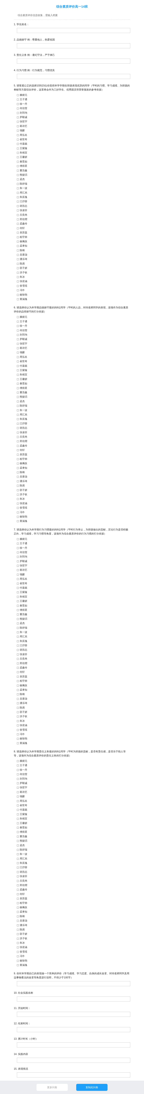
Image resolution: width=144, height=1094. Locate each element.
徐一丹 (23, 104)
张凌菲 (23, 210)
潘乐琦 (23, 259)
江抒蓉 (23, 201)
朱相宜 (23, 152)
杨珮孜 (23, 241)
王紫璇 (23, 148)
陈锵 (22, 250)
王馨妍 (23, 157)
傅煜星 (23, 166)
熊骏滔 (23, 174)
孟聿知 (23, 245)
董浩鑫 (23, 170)
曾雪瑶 (23, 285)
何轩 (22, 228)
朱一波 (23, 188)
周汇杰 (23, 192)
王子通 (23, 99)
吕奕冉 (23, 214)
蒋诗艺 (23, 126)
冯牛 (22, 290)
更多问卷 (52, 1087)
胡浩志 (23, 206)
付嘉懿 (23, 143)
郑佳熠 (23, 219)
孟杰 (22, 179)
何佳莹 (23, 108)
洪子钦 (23, 272)
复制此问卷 (92, 1087)
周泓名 (23, 135)
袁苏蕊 (23, 232)
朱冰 (22, 277)
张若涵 (23, 281)
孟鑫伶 (23, 223)
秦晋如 (23, 161)
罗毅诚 (23, 117)
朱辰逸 (23, 197)
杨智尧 (23, 294)
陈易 (22, 263)
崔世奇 (23, 139)
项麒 (22, 130)
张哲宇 (23, 121)
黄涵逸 (23, 299)
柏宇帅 (23, 237)
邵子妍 (23, 268)
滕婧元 (23, 95)
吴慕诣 (23, 254)
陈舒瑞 (23, 183)
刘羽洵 (23, 112)
